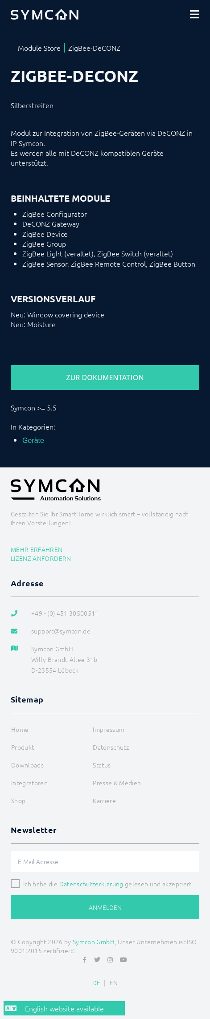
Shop (18, 800)
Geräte (33, 440)
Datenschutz (111, 747)
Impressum (108, 729)
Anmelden (105, 907)
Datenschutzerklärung (91, 883)
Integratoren (29, 782)
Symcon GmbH (94, 941)
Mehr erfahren (37, 549)
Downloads (27, 764)
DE (96, 982)
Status (102, 764)
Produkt (22, 747)
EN (114, 982)
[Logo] (44, 14)
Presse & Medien (117, 782)
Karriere (104, 800)
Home (20, 729)
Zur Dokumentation (105, 377)
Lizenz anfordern (41, 558)
